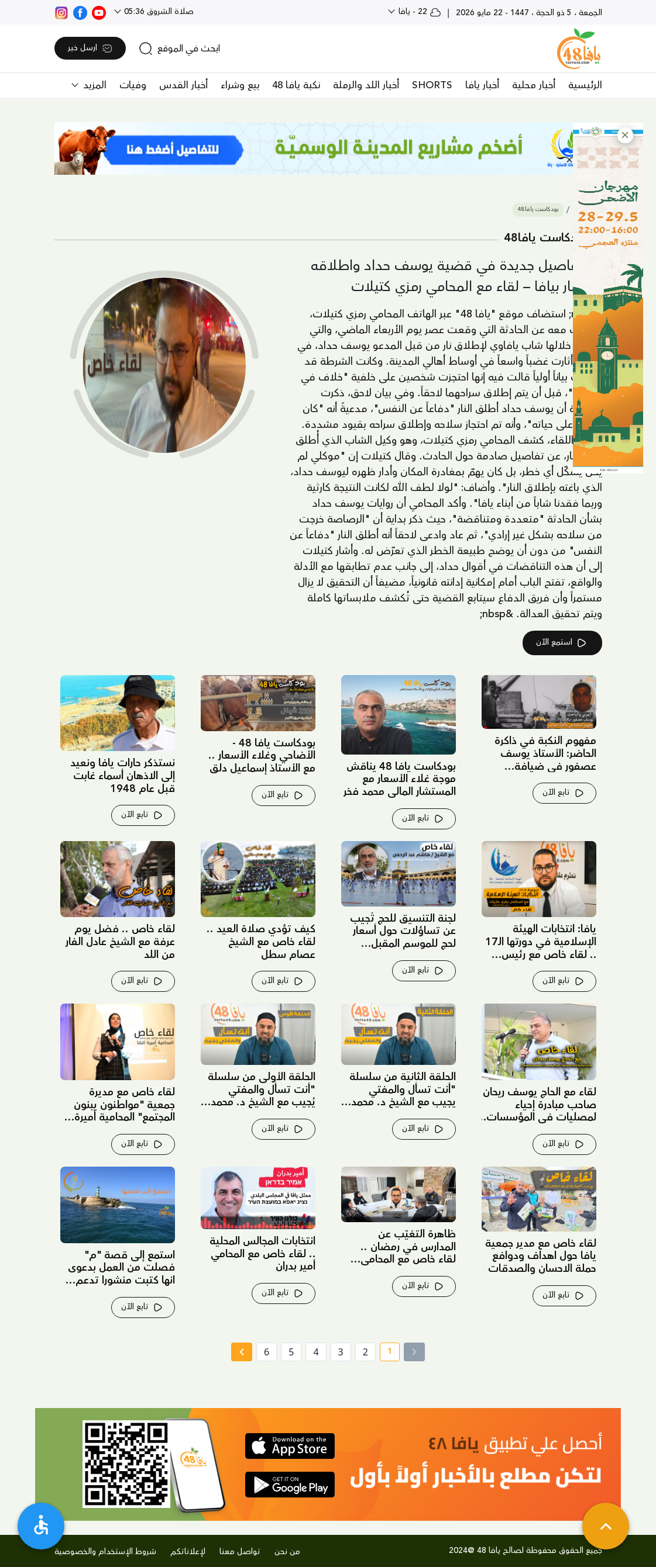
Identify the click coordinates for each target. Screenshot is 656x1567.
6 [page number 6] (266, 1351)
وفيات (132, 85)
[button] (625, 135)
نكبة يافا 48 (296, 85)
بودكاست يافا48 (538, 209)
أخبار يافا (482, 85)
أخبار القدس (183, 85)
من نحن (287, 1551)
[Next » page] (241, 1352)
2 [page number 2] (365, 1351)
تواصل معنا (239, 1551)
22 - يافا (418, 11)
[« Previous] (414, 1352)
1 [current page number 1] (386, 1353)
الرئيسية (585, 85)
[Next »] (241, 1352)
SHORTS (432, 85)
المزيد (93, 85)
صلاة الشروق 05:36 (158, 11)
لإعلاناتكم (187, 1551)
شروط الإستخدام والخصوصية (105, 1551)
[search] (179, 48)
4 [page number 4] (315, 1351)
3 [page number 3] (341, 1351)
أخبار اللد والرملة (366, 85)
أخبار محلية (533, 85)
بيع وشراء (240, 85)
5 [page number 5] (291, 1351)
